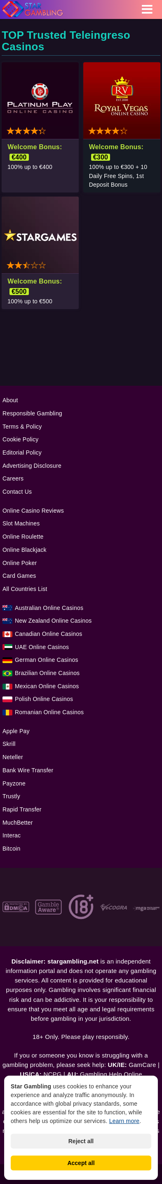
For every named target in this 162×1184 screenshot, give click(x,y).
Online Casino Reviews (33, 510)
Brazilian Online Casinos (47, 673)
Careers (12, 478)
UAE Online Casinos (42, 647)
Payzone (14, 783)
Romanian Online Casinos (49, 712)
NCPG (52, 1074)
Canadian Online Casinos (48, 634)
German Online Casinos (46, 659)
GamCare (142, 1064)
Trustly (11, 796)
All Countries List (24, 589)
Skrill (9, 744)
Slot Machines (21, 523)
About (10, 400)
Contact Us (17, 491)
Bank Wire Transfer (27, 770)
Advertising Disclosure (31, 465)
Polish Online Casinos (44, 699)
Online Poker (19, 563)
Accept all (80, 1163)
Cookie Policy (20, 439)
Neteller (12, 757)
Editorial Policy (22, 452)
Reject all (81, 1141)
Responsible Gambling (32, 413)
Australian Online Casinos (49, 608)
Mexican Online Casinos (47, 686)
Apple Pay (16, 731)
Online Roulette (23, 536)
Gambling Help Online (111, 1074)
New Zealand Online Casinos (53, 620)
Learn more (124, 1121)
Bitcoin (11, 848)
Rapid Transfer (22, 809)
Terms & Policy (22, 426)
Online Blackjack (24, 549)
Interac (11, 835)
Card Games (19, 575)
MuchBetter (17, 822)
